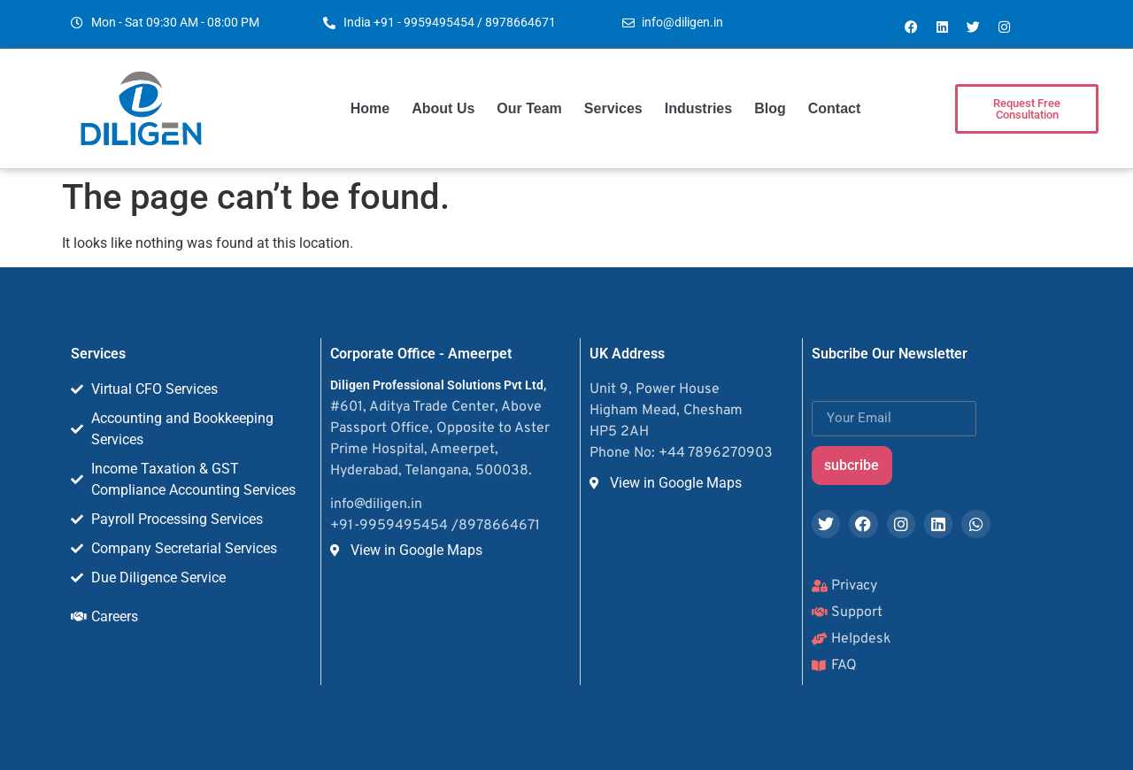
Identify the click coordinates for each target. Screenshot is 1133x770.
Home (370, 108)
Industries (698, 108)
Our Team (529, 108)
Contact (834, 108)
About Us (443, 108)
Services (613, 108)
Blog (770, 108)
